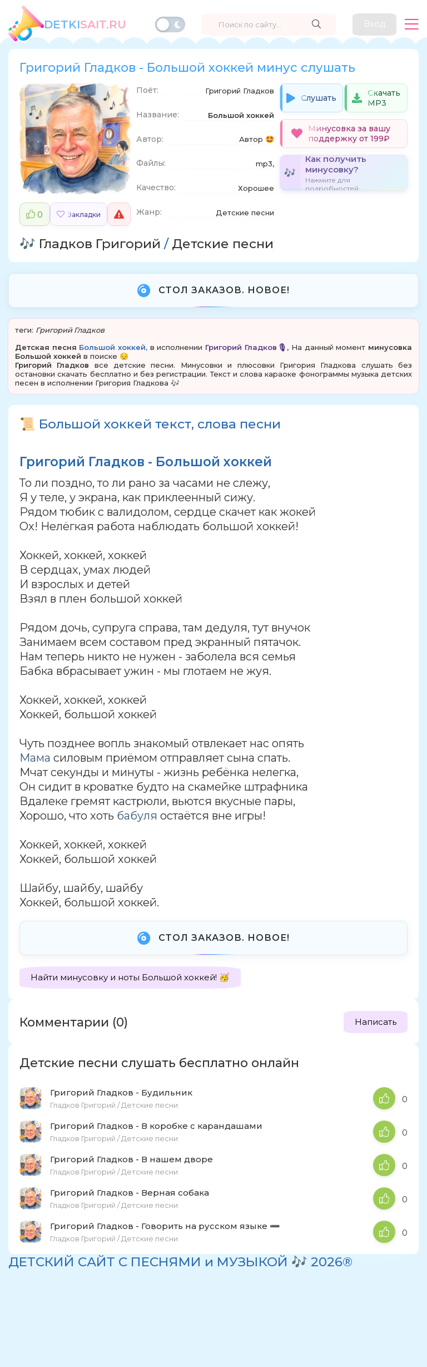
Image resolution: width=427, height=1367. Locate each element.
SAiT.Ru (85, 24)
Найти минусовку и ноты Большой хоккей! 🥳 (130, 977)
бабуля (137, 815)
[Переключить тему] (170, 24)
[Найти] (315, 24)
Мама (35, 757)
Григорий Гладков (70, 329)
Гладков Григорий (100, 243)
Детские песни (223, 243)
